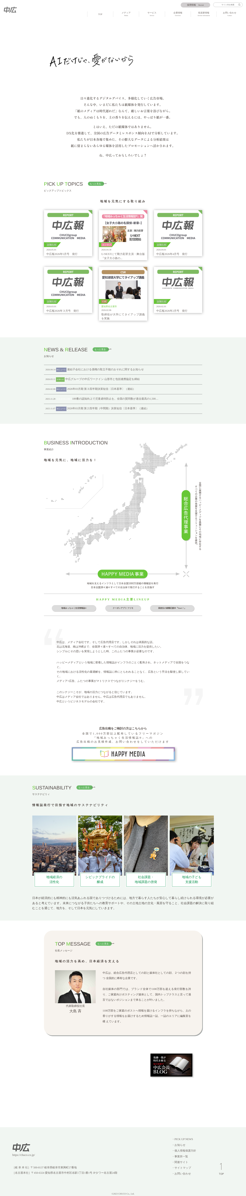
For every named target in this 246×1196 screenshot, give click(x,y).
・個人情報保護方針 (184, 1150)
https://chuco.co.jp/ (23, 1155)
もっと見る (95, 183)
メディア (126, 14)
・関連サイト (180, 1162)
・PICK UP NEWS (182, 1139)
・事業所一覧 (180, 1156)
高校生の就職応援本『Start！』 (172, 608)
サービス (152, 14)
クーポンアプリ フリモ (123, 608)
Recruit (195, 4)
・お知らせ (178, 1145)
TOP (100, 14)
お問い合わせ (229, 14)
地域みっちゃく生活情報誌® (74, 608)
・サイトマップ (181, 1167)
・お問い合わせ (181, 1173)
